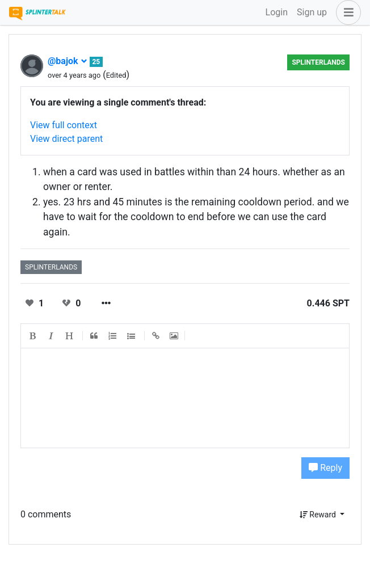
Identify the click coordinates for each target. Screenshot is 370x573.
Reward (319, 514)
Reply (325, 467)
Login (277, 12)
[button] (346, 12)
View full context (63, 125)
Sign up (312, 12)
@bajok (67, 61)
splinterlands (318, 62)
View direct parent (66, 138)
